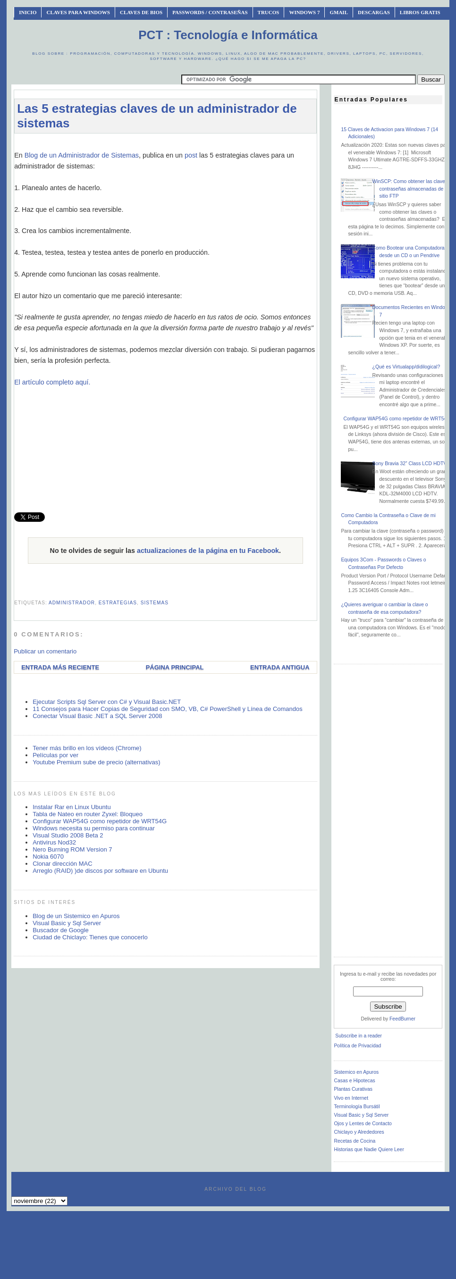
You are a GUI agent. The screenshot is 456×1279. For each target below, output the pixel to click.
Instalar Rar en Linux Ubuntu (71, 807)
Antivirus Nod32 (54, 842)
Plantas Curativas (353, 1089)
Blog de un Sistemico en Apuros (76, 916)
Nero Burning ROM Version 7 (72, 849)
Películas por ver (55, 755)
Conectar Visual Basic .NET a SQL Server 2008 (97, 715)
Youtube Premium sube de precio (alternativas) (96, 762)
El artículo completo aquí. (52, 382)
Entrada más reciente (60, 667)
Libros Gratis (420, 12)
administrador (72, 602)
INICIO (27, 12)
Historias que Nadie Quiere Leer (369, 1149)
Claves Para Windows (78, 12)
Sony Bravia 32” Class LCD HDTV (409, 463)
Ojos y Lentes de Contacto (362, 1123)
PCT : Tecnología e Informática (227, 35)
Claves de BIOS (141, 12)
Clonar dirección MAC (62, 863)
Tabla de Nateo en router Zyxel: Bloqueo (88, 814)
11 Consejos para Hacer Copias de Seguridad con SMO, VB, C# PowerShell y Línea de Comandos (168, 708)
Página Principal (175, 667)
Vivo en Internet (351, 1098)
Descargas (374, 12)
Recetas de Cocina (354, 1141)
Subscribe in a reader (358, 1035)
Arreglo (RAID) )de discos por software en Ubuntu (100, 870)
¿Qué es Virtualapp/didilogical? (406, 366)
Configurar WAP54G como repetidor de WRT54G (100, 821)
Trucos (268, 12)
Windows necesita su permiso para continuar (94, 828)
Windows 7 (304, 12)
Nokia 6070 (48, 856)
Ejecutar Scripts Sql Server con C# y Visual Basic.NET (107, 701)
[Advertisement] (165, 446)
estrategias (118, 602)
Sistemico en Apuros (356, 1072)
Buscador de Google (61, 930)
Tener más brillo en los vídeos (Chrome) (87, 748)
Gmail (338, 12)
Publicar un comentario (45, 651)
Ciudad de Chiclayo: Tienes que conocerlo (90, 937)
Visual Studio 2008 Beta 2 (68, 835)
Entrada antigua (279, 667)
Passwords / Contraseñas (209, 12)
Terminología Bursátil (357, 1106)
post (191, 155)
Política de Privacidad (357, 1045)
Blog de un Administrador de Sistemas (82, 155)
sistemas (155, 602)
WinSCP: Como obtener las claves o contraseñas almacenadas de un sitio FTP (412, 189)
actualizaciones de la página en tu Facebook (208, 550)
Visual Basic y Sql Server (67, 923)
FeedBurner (402, 1018)
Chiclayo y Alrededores (359, 1132)
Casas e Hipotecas (354, 1080)
